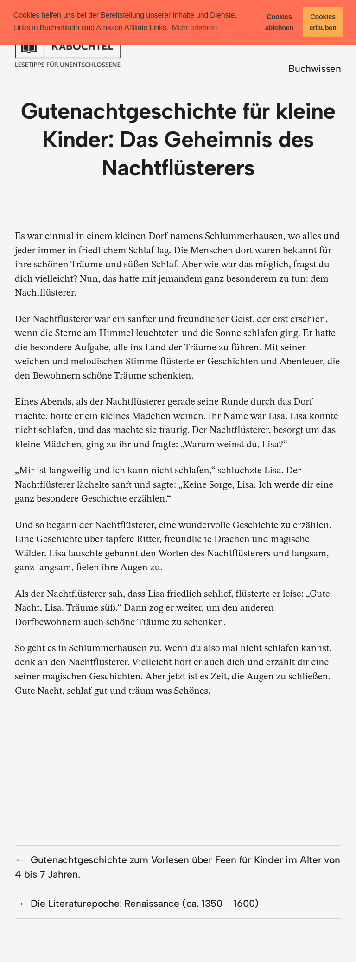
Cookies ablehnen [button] (279, 22)
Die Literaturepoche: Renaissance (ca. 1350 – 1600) (145, 903)
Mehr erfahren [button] (194, 28)
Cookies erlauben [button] (322, 22)
